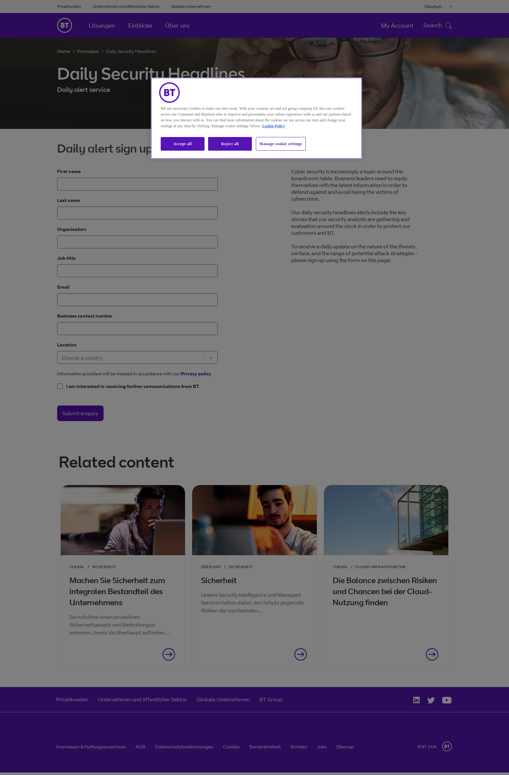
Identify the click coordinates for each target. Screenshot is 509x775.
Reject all (230, 144)
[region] (256, 118)
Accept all (182, 144)
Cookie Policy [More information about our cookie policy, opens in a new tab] (273, 126)
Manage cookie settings (280, 144)
